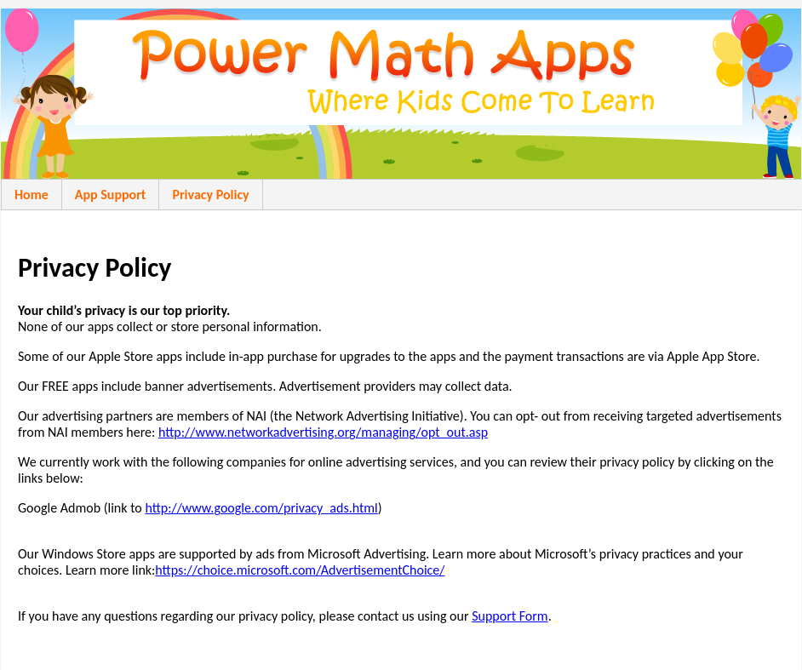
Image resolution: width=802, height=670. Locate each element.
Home (31, 194)
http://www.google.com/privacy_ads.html (261, 508)
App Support (110, 194)
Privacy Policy (210, 194)
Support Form (510, 616)
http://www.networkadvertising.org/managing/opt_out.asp (323, 432)
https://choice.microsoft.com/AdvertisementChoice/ (299, 570)
